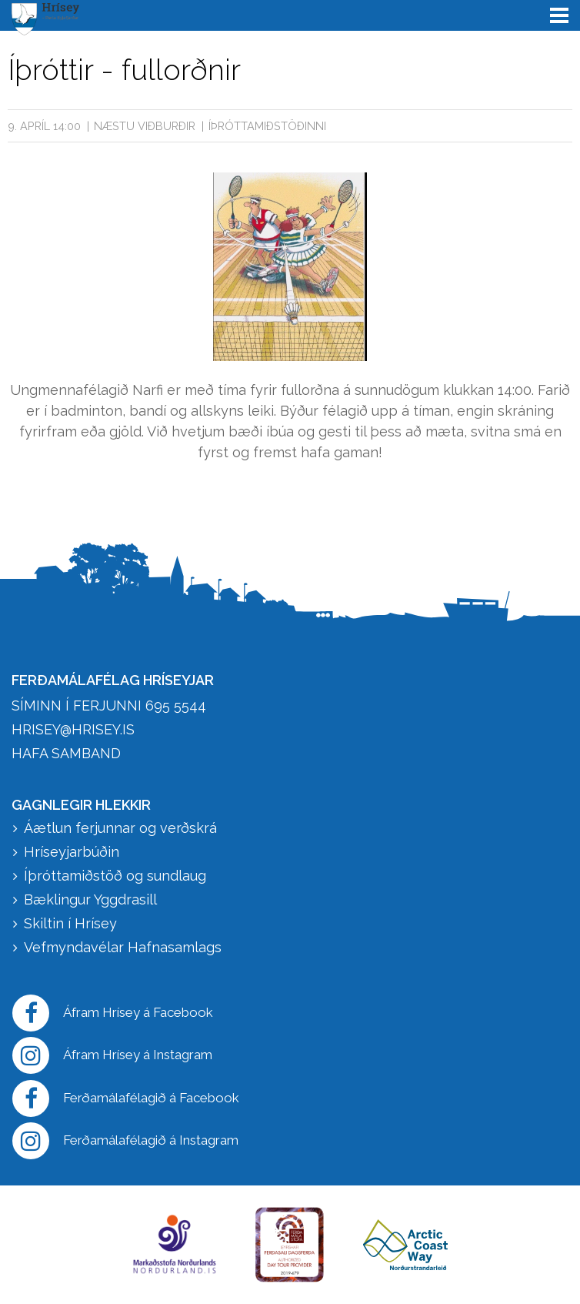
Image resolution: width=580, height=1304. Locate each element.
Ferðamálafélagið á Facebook (125, 1098)
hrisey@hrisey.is (73, 729)
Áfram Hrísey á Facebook (112, 1013)
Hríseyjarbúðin (71, 852)
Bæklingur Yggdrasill (90, 899)
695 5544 (175, 705)
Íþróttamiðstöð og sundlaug (115, 876)
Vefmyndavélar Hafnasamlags (124, 947)
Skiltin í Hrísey (70, 923)
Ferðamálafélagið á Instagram (125, 1140)
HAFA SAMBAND (66, 753)
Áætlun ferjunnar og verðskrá (120, 828)
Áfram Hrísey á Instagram (112, 1055)
